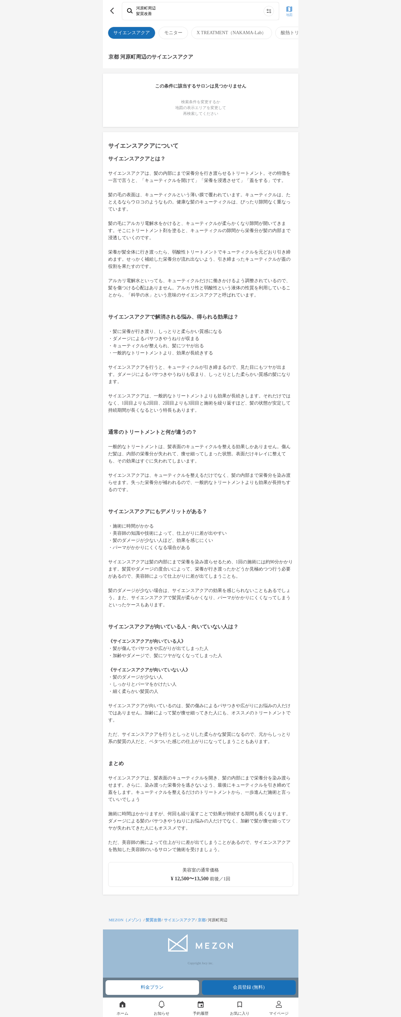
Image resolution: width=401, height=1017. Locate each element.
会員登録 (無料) (249, 987)
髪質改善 (153, 920)
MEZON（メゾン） (126, 920)
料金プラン (152, 987)
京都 (202, 920)
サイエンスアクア (179, 920)
